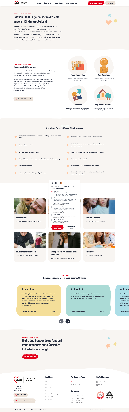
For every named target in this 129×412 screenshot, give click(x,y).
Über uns (48, 3)
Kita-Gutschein (71, 3)
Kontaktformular (76, 385)
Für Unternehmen (102, 385)
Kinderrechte (49, 397)
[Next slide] (67, 321)
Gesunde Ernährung (51, 394)
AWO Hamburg (101, 382)
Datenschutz (94, 409)
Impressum (102, 409)
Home (39, 3)
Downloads (48, 400)
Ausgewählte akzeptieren (71, 227)
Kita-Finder (59, 3)
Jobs (72, 382)
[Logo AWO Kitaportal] (20, 3)
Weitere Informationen (58, 204)
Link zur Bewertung (29, 312)
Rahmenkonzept (50, 391)
